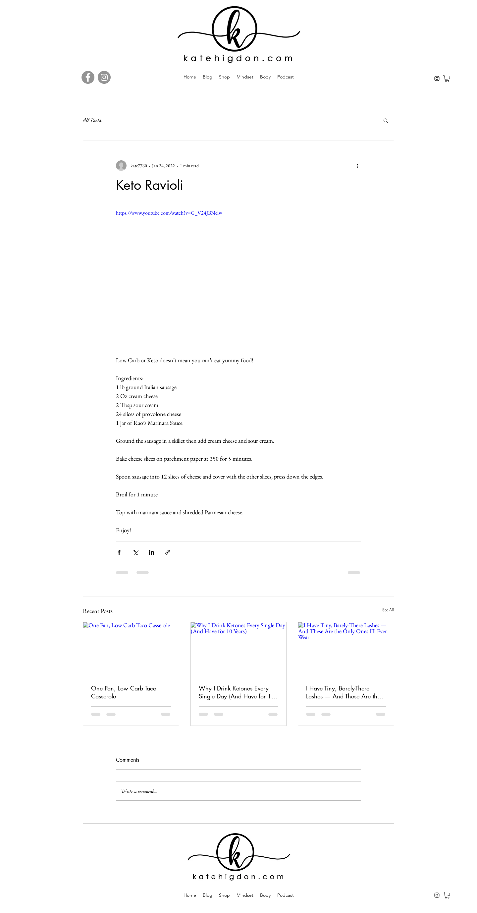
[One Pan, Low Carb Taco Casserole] (131, 649)
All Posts (92, 120)
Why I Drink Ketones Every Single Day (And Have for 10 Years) (237, 692)
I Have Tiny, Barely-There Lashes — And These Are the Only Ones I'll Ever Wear (343, 692)
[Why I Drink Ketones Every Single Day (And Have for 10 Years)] (239, 649)
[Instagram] (437, 78)
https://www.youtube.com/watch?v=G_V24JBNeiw (169, 212)
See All (388, 610)
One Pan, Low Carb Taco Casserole (123, 692)
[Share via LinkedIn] (151, 552)
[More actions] (357, 166)
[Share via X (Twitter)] (135, 552)
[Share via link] (168, 552)
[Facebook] (87, 77)
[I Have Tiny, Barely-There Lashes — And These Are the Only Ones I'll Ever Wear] (346, 649)
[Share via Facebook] (119, 552)
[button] (447, 78)
